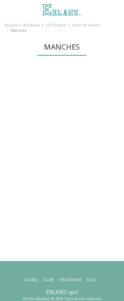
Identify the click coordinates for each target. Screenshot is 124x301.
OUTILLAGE (56, 24)
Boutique (31, 24)
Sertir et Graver (86, 24)
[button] (7, 9)
